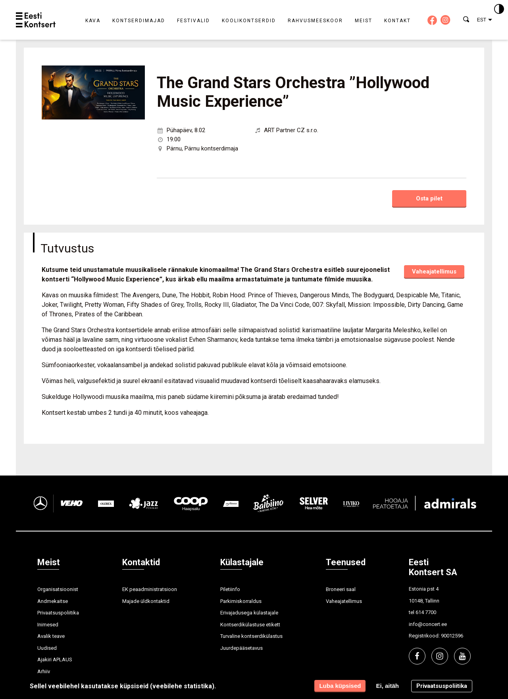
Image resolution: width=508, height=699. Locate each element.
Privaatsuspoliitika (58, 613)
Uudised (47, 648)
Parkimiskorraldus (241, 601)
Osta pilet (429, 198)
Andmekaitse (52, 601)
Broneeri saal (341, 589)
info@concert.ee (428, 624)
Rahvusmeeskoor (315, 20)
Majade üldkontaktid (145, 601)
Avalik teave (51, 636)
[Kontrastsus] (499, 9)
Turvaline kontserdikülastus (251, 636)
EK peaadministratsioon (149, 589)
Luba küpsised (340, 685)
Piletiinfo (230, 589)
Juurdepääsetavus (241, 648)
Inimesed (47, 625)
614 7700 (426, 612)
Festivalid (193, 20)
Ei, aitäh (387, 685)
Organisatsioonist (57, 589)
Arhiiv (43, 671)
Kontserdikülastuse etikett (250, 625)
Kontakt (397, 20)
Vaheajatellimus (434, 271)
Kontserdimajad (138, 20)
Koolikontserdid (249, 20)
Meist (363, 20)
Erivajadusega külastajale (249, 613)
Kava (92, 20)
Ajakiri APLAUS (54, 659)
